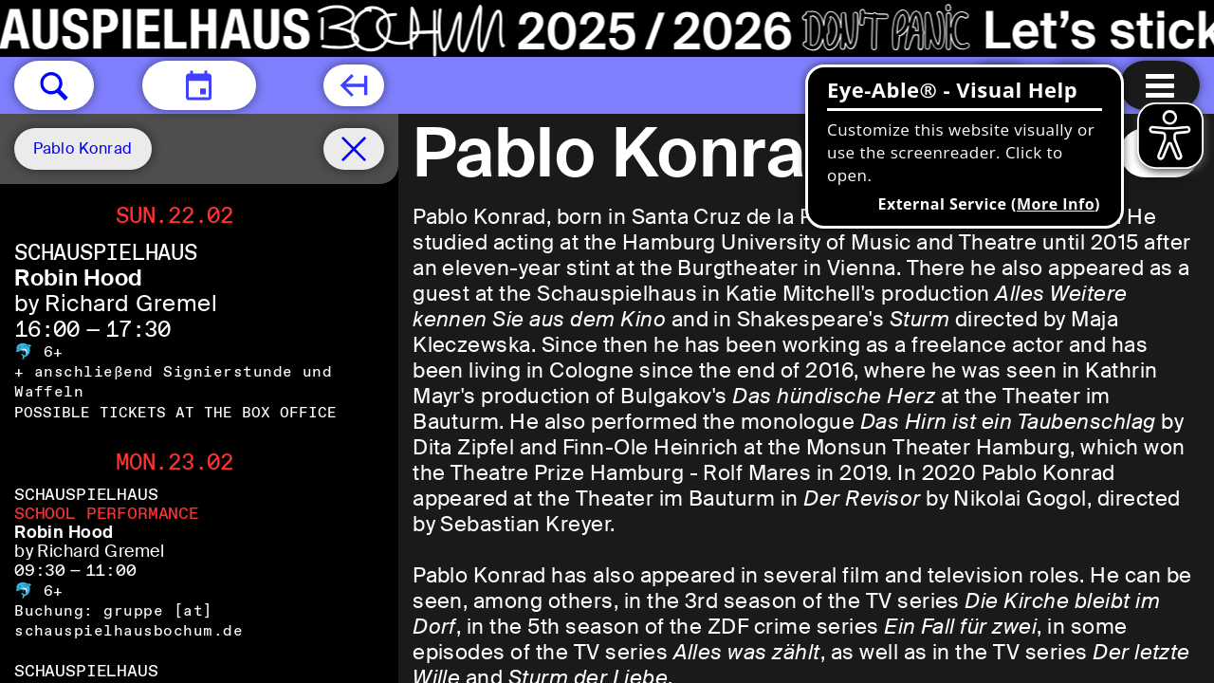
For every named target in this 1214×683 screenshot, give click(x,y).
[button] (54, 85)
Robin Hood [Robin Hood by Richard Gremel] (78, 277)
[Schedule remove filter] (353, 149)
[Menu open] (1160, 85)
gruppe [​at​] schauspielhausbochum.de (128, 620)
